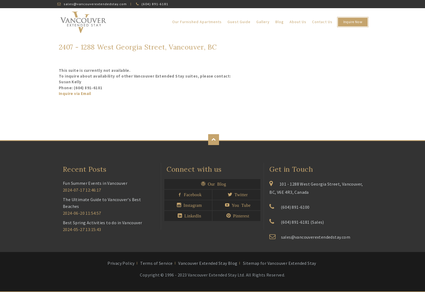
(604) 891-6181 (154, 4)
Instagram (191, 205)
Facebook (191, 194)
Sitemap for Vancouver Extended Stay (279, 263)
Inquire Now (352, 22)
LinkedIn (191, 215)
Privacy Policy (121, 263)
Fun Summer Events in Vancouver (95, 183)
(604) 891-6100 (295, 207)
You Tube (240, 205)
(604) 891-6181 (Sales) (302, 222)
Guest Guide (239, 21)
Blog (279, 21)
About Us (298, 21)
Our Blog (215, 184)
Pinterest (240, 215)
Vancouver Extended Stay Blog (207, 263)
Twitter (240, 194)
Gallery (263, 21)
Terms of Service (156, 263)
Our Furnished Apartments (197, 21)
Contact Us (322, 21)
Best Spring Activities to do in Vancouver (102, 222)
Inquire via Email (75, 93)
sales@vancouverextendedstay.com (95, 4)
